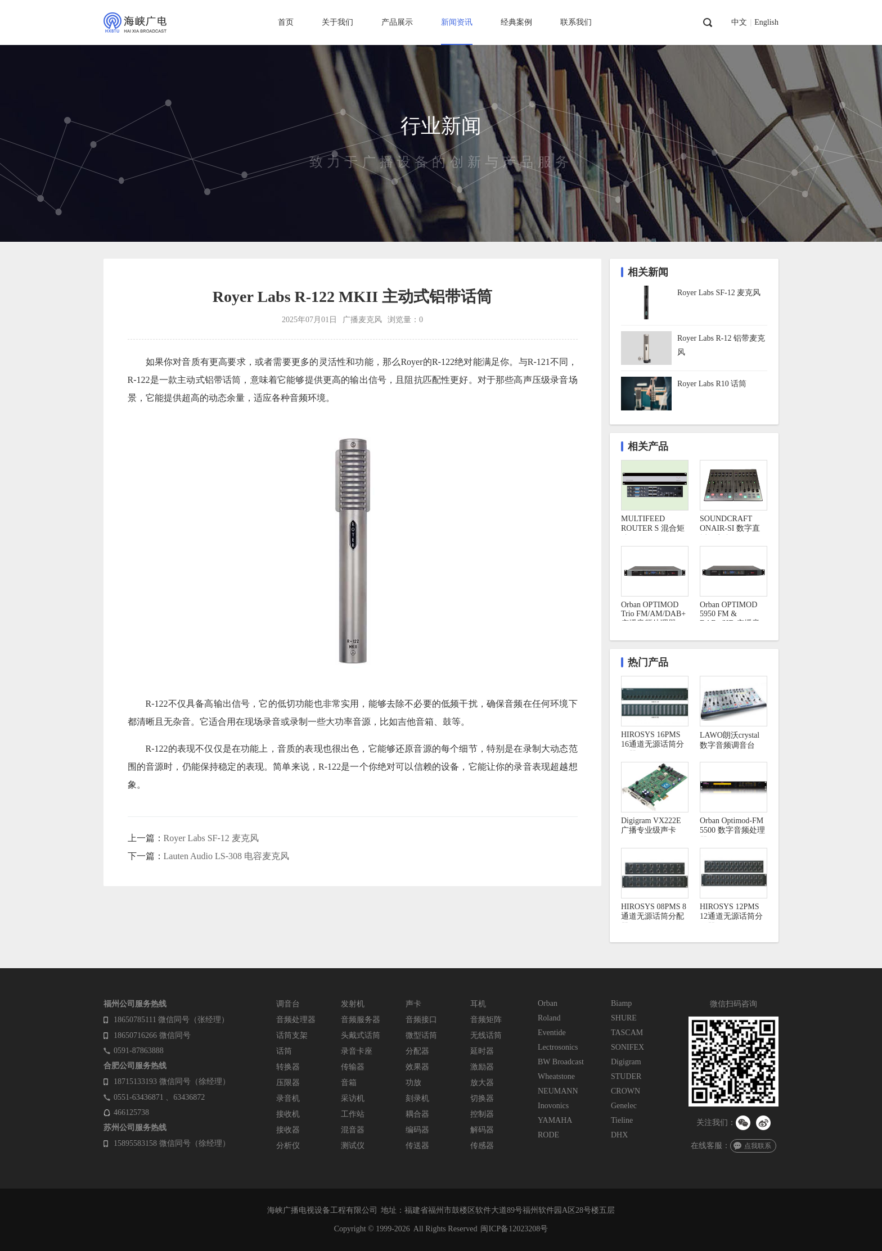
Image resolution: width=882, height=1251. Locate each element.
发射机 (352, 1004)
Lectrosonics (558, 1047)
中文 (739, 22)
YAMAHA (555, 1120)
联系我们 (576, 22)
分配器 (417, 1051)
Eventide (552, 1032)
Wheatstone (556, 1076)
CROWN (625, 1091)
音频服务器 (360, 1019)
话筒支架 (292, 1035)
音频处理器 (296, 1019)
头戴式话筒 (360, 1035)
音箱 (349, 1082)
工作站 (352, 1114)
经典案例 (516, 22)
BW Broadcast (561, 1062)
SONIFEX (627, 1047)
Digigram (626, 1062)
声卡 (413, 1004)
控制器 (482, 1114)
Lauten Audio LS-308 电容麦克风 (227, 856)
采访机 (352, 1098)
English (766, 22)
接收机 (288, 1114)
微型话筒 (421, 1035)
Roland (549, 1018)
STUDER (626, 1076)
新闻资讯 (456, 22)
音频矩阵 (486, 1019)
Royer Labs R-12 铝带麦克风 (721, 345)
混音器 (352, 1130)
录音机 (288, 1098)
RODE (548, 1135)
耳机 (478, 1004)
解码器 (482, 1130)
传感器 (482, 1145)
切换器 (482, 1098)
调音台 (288, 1004)
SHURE (624, 1018)
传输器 (352, 1067)
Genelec (624, 1105)
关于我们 (337, 22)
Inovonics (553, 1105)
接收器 (288, 1130)
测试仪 (352, 1145)
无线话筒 (486, 1035)
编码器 (417, 1130)
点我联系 (757, 1146)
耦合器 (417, 1114)
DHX (619, 1135)
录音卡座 (356, 1051)
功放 (413, 1082)
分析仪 (288, 1145)
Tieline (622, 1120)
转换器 (288, 1067)
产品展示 (397, 22)
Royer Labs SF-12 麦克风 (211, 838)
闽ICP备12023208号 (514, 1229)
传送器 (417, 1145)
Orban (547, 1003)
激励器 (482, 1067)
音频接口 (421, 1019)
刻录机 (417, 1098)
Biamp (621, 1003)
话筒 (284, 1051)
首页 (286, 22)
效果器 (417, 1067)
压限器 (288, 1082)
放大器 (482, 1082)
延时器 (482, 1051)
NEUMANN (558, 1091)
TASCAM (627, 1032)
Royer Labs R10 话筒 (711, 384)
